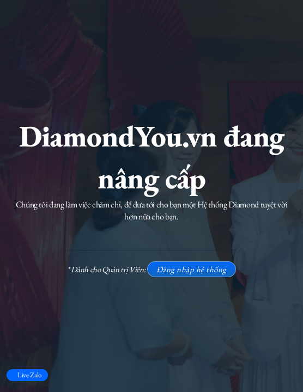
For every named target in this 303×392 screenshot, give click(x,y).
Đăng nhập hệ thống (191, 269)
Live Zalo (29, 374)
